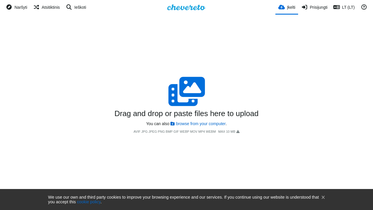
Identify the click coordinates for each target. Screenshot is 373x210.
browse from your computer (198, 123)
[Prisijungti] (314, 7)
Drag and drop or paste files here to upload (186, 113)
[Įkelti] (286, 7)
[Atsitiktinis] (46, 7)
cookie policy (89, 202)
